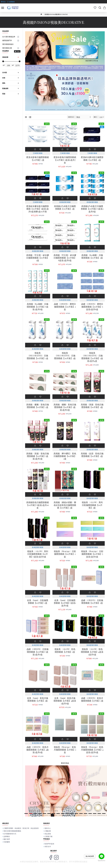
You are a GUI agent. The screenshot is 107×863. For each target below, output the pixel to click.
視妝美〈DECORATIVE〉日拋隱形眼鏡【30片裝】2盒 (65, 356)
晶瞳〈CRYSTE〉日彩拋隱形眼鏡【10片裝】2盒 (92, 601)
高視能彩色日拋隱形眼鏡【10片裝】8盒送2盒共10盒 (37, 505)
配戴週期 (5, 88)
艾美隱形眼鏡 (37, 153)
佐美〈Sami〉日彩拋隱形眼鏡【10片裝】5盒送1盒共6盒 (65, 603)
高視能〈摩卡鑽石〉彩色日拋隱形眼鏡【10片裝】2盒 (65, 456)
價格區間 (5, 57)
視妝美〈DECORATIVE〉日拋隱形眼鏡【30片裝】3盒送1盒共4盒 (92, 357)
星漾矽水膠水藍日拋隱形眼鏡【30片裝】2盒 (92, 158)
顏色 (3, 83)
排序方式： (71, 117)
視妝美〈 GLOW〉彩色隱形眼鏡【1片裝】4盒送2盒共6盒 (92, 652)
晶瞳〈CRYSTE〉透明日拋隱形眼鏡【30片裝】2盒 (65, 307)
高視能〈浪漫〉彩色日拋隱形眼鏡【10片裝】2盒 (92, 406)
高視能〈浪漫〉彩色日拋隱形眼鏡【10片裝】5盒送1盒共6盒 (37, 456)
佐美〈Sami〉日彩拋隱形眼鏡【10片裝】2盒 (37, 601)
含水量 (4, 72)
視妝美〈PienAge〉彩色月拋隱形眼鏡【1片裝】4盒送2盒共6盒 (92, 750)
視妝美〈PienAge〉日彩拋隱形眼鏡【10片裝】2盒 (65, 554)
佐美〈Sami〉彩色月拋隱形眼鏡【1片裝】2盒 (37, 699)
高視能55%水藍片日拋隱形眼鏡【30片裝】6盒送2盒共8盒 (92, 209)
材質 (3, 78)
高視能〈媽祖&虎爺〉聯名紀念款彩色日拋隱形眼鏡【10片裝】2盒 (65, 505)
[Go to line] (101, 856)
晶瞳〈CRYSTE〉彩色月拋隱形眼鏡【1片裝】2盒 (92, 699)
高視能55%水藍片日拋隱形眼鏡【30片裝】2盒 (65, 207)
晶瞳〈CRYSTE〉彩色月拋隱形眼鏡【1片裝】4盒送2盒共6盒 (37, 750)
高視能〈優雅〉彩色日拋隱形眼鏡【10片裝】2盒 (37, 406)
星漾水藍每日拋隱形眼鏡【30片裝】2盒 (37, 158)
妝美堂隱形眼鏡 (64, 300)
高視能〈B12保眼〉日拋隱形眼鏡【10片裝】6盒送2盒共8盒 (37, 307)
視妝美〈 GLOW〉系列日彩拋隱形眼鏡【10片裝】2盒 (92, 505)
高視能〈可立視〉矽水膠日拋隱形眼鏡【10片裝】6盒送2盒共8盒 (65, 258)
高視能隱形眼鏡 (64, 202)
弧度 (3, 94)
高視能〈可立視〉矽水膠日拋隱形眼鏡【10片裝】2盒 (37, 258)
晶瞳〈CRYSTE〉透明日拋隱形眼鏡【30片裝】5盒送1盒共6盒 (92, 307)
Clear (18, 51)
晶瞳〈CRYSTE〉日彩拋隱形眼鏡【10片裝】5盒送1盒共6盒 (38, 652)
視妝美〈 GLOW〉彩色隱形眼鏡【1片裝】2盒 (64, 650)
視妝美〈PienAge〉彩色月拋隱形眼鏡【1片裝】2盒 (65, 750)
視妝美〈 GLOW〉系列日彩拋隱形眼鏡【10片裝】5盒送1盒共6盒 (37, 554)
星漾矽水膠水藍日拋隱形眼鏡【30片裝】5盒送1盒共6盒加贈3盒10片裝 (37, 209)
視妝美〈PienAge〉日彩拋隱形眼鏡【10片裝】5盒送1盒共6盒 (92, 554)
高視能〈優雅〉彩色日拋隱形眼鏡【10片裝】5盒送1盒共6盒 (65, 407)
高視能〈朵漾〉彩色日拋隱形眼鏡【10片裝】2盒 (92, 454)
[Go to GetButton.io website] (101, 860)
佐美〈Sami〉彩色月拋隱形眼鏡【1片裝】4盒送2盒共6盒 (65, 701)
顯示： (96, 117)
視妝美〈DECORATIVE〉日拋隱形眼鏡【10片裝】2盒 (37, 356)
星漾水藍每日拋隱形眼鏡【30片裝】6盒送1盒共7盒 (65, 160)
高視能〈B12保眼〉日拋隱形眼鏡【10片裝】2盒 (92, 256)
